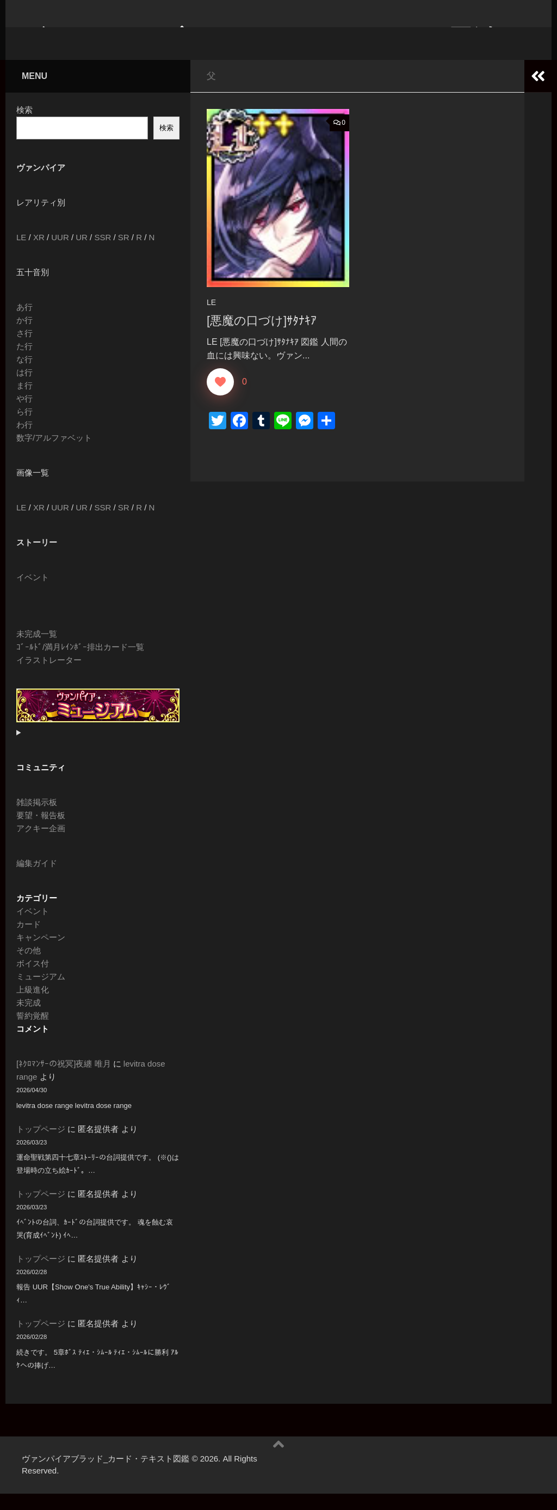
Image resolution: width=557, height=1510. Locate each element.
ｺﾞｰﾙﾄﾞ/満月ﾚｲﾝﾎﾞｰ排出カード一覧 (80, 663)
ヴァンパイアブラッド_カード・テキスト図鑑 (258, 38)
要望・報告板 (40, 831)
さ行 (24, 349)
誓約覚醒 (32, 1032)
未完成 (28, 1019)
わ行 (24, 441)
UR (82, 253)
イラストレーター (49, 676)
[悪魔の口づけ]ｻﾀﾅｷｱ (262, 337)
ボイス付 (32, 979)
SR (123, 253)
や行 (24, 414)
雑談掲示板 (36, 818)
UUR (60, 253)
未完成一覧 (36, 650)
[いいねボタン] (220, 398)
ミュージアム (40, 992)
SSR (102, 253)
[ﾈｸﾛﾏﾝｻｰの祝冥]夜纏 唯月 (63, 1080)
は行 (24, 388)
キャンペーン (40, 953)
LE (211, 318)
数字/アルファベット (54, 454)
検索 (24, 126)
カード (28, 940)
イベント (32, 593)
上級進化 (32, 1005)
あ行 (24, 323)
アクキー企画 (40, 844)
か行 (24, 336)
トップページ (40, 1145)
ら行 (24, 428)
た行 (24, 362)
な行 (24, 375)
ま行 (24, 401)
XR (39, 253)
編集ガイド (36, 879)
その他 (28, 966)
